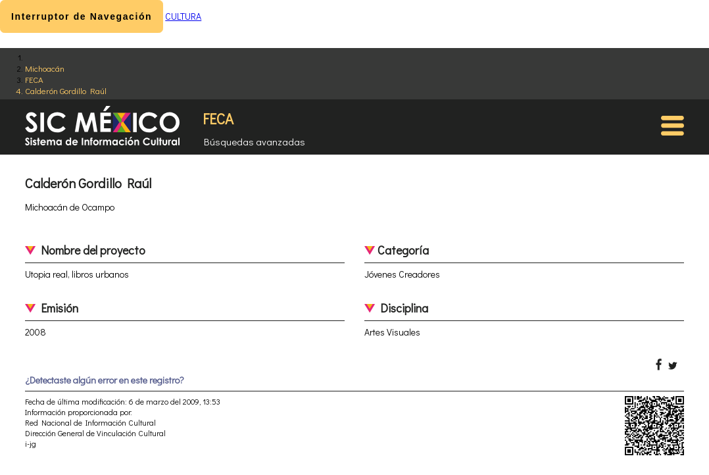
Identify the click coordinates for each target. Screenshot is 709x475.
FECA (34, 79)
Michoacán (44, 68)
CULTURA (183, 16)
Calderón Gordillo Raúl (66, 90)
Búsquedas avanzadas (254, 141)
